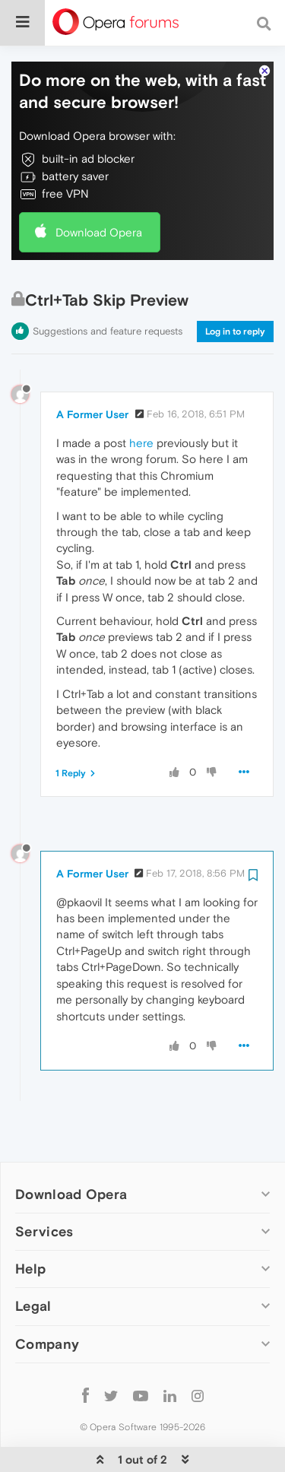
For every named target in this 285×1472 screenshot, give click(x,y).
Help (30, 1222)
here (141, 396)
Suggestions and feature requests (107, 284)
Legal (33, 1259)
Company (47, 1297)
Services (44, 1185)
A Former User (92, 368)
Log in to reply (235, 285)
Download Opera (98, 185)
